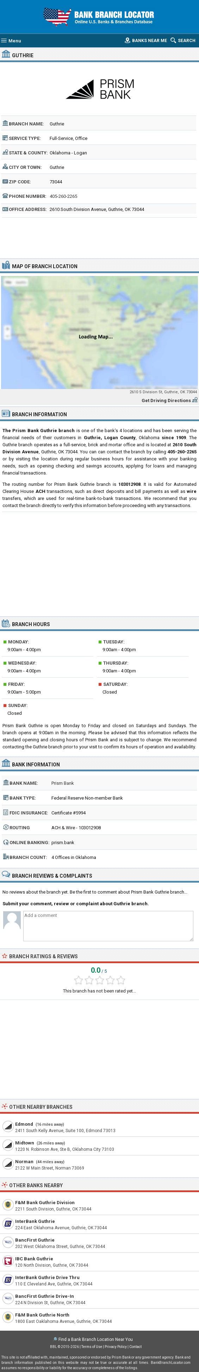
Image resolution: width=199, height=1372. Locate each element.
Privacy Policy (116, 1347)
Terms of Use (91, 1347)
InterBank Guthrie (35, 1221)
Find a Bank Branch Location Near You (95, 1339)
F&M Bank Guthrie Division (45, 1202)
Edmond (24, 1124)
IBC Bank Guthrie (34, 1258)
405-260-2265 (63, 196)
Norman (24, 1161)
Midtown (24, 1143)
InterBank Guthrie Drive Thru (47, 1277)
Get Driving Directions (166, 400)
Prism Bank (62, 783)
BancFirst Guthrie (35, 1240)
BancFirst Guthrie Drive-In (44, 1296)
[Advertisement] (99, 237)
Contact (135, 1347)
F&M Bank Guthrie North (42, 1315)
